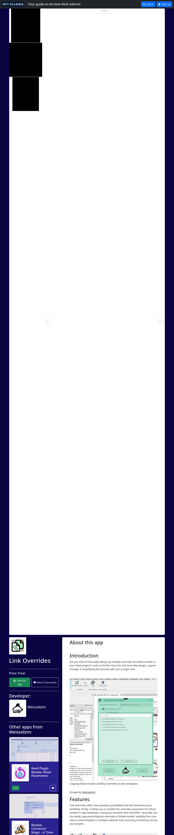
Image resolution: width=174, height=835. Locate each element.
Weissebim (88, 792)
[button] (47, 322)
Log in (148, 4)
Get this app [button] (19, 682)
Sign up (164, 4)
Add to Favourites (45, 682)
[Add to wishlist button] (53, 788)
